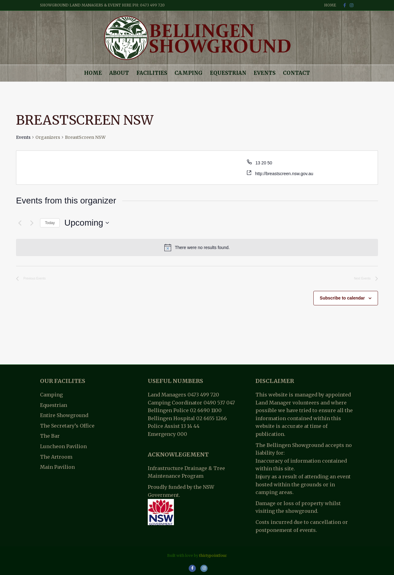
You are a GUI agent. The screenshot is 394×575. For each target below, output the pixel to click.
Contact (296, 73)
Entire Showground (64, 415)
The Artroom (56, 457)
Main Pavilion (57, 467)
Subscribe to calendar (342, 298)
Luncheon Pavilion (63, 446)
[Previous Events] (19, 223)
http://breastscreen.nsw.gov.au (284, 173)
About (119, 73)
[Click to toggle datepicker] (86, 223)
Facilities (151, 73)
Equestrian (228, 73)
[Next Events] (31, 223)
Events (264, 73)
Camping (189, 73)
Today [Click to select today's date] (50, 223)
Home (330, 5)
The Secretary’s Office (67, 426)
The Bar (50, 436)
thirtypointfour (213, 555)
